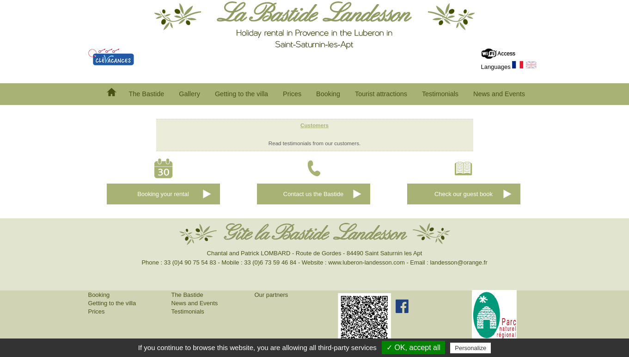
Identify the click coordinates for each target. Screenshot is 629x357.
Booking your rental (163, 194)
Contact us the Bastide (313, 194)
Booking (328, 94)
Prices (292, 94)
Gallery (189, 94)
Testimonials (440, 94)
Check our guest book (463, 194)
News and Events (499, 94)
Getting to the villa (241, 94)
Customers (314, 125)
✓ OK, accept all (413, 347)
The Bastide (147, 94)
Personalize (470, 348)
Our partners (271, 294)
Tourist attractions (381, 94)
